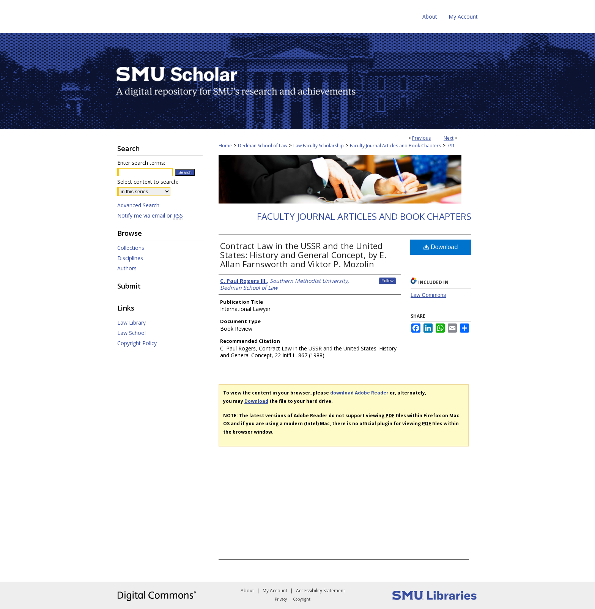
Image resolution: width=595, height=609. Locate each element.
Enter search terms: (141, 162)
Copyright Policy (137, 343)
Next (448, 138)
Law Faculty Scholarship (318, 145)
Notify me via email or (150, 215)
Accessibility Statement (320, 590)
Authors (127, 268)
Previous (421, 138)
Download (440, 247)
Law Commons (428, 295)
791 (451, 145)
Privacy (281, 599)
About (247, 590)
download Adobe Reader (359, 393)
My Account (275, 590)
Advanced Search (138, 205)
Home (225, 145)
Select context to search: (147, 181)
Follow (387, 280)
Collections (130, 247)
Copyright (301, 599)
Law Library (131, 322)
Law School (131, 332)
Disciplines (130, 258)
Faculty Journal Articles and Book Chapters (395, 145)
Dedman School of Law (262, 145)
